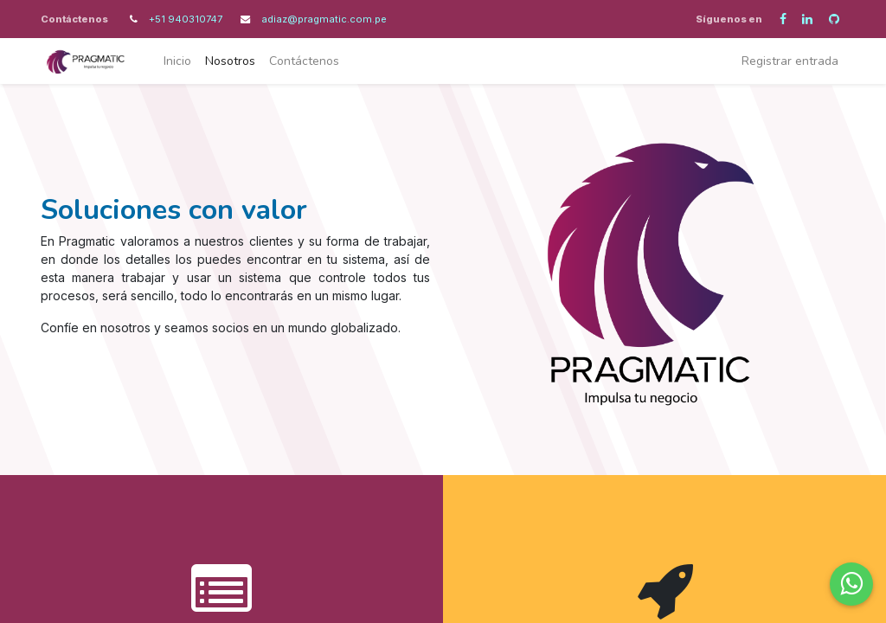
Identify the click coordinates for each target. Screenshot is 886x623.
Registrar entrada (790, 61)
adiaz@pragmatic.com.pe (324, 19)
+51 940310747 (187, 19)
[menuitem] (177, 61)
